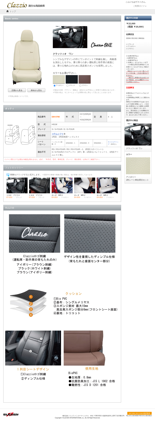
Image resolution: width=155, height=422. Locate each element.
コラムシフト (58, 134)
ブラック (72, 81)
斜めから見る (36, 90)
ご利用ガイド (139, 6)
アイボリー (59, 81)
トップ (13, 11)
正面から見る (17, 90)
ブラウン (85, 81)
